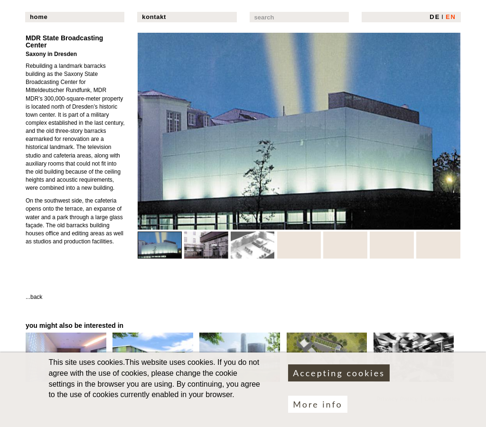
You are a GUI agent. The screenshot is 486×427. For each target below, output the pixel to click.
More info (317, 409)
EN (451, 16)
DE (435, 16)
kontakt (154, 16)
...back (34, 297)
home (38, 16)
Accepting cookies (339, 377)
